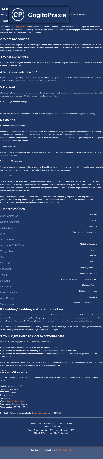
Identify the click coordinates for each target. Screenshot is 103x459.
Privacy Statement (60, 423)
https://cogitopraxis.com (16, 401)
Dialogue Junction (66, 450)
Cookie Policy (45, 423)
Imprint (72, 423)
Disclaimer (52, 426)
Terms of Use (32, 423)
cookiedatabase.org (42, 413)
